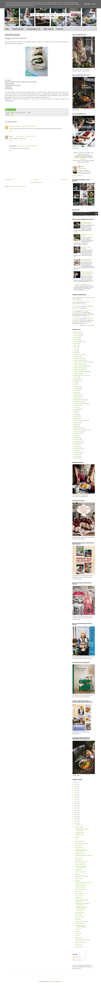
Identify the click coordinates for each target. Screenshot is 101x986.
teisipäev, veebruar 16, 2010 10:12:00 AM (26, 146)
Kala (75, 349)
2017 (75, 801)
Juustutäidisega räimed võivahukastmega (80, 907)
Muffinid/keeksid (78, 401)
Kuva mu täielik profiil (77, 175)
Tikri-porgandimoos (80, 912)
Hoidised (76, 339)
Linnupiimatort (78, 933)
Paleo (75, 407)
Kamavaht (77, 874)
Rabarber (76, 418)
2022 (75, 790)
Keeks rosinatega (79, 893)
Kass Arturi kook (79, 857)
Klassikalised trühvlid (80, 853)
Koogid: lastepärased (79, 364)
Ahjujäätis (77, 880)
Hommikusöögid (78, 341)
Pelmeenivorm (78, 944)
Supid (75, 435)
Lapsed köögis (77, 381)
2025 (75, 784)
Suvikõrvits (76, 439)
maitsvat (11, 126)
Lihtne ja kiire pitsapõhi (80, 872)
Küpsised (76, 379)
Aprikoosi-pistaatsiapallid (81, 843)
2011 (75, 814)
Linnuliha (76, 388)
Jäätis (75, 347)
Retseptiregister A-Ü (33, 29)
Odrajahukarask (79, 847)
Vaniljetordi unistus (79, 832)
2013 (75, 810)
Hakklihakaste (78, 897)
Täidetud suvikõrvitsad (80, 942)
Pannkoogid (77, 409)
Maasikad (76, 394)
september (78, 946)
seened (76, 426)
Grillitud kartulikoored (80, 887)
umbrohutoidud (77, 452)
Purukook (77, 935)
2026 (75, 782)
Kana (75, 351)
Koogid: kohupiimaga (79, 360)
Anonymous (75, 306)
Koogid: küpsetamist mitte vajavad (82, 362)
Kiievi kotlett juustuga (80, 889)
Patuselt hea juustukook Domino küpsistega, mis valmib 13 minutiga (87, 273)
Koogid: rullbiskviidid (79, 367)
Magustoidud (77, 396)
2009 (75, 818)
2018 (75, 799)
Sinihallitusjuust (78, 428)
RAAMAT (76, 416)
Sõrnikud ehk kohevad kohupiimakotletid (86, 260)
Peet (75, 413)
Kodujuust (76, 356)
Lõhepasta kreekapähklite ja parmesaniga (82, 829)
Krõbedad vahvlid (79, 917)
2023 (75, 788)
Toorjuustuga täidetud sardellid (82, 939)
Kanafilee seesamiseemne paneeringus (81, 900)
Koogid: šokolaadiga (79, 369)
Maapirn (76, 392)
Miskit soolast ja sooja (79, 399)
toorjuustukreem (78, 448)
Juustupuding (78, 859)
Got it (94, 4)
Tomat (75, 445)
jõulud (75, 345)
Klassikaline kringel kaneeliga (86, 248)
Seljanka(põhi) (78, 937)
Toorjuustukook (79, 895)
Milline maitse (77, 398)
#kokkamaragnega (79, 157)
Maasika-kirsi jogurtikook (81, 862)
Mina (7, 29)
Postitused (76, 957)
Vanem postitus (64, 179)
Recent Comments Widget (89, 325)
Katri (73, 311)
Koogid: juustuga (78, 358)
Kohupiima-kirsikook (80, 923)
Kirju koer (77, 931)
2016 (75, 803)
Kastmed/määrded (78, 354)
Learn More (87, 4)
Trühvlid (76, 450)
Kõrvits (75, 377)
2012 (75, 812)
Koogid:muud (77, 373)
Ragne (11, 136)
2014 (75, 808)
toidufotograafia (78, 443)
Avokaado (76, 332)
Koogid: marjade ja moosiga (81, 366)
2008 (75, 821)
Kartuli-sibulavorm (79, 841)
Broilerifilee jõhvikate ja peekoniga (83, 855)
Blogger (60, 981)
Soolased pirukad (78, 431)
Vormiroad (76, 456)
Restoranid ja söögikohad (80, 420)
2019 (75, 797)
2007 (75, 823)
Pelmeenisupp (78, 845)
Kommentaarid (77, 960)
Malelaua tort (78, 869)
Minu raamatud (48, 29)
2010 (75, 816)
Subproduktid (77, 433)
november (78, 825)
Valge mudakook (79, 878)
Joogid (75, 343)
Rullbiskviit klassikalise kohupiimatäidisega (80, 926)
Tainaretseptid (77, 441)
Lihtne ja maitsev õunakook (81, 921)
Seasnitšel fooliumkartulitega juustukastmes (82, 904)
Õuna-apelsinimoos (80, 910)
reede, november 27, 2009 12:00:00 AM (25, 136)
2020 (75, 795)
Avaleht (36, 179)
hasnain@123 (75, 318)
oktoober (77, 827)
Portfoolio (60, 29)
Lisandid (76, 390)
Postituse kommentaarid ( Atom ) (18, 186)
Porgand (76, 414)
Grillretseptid (77, 335)
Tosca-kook (78, 929)
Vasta (10, 131)
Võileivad (76, 458)
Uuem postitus (8, 179)
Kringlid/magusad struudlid (80, 375)
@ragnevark (83, 159)
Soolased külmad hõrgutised (81, 430)
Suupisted (11, 114)
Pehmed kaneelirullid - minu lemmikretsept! (86, 223)
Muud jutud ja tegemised (80, 403)
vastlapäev (76, 454)
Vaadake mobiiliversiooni (36, 182)
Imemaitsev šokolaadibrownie (82, 284)
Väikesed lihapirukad (80, 864)
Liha (75, 384)
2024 (75, 786)
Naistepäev (77, 405)
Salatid (75, 424)
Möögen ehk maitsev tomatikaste (83, 882)
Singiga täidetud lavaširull (81, 876)
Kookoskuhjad (78, 914)
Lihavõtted (76, 386)
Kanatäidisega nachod (80, 885)
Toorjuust (76, 447)
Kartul (75, 352)
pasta (75, 411)
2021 (75, 793)
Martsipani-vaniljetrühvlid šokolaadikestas (81, 850)
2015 (75, 806)
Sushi (76, 839)
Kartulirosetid (78, 891)
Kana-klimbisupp (79, 834)
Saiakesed (76, 422)
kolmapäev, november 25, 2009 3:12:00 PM (25, 126)
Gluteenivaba (77, 334)
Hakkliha (76, 337)
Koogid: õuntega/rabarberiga (81, 371)
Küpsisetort (78, 919)
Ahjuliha (77, 837)
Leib (75, 383)
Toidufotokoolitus (18, 29)
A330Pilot (51, 981)
